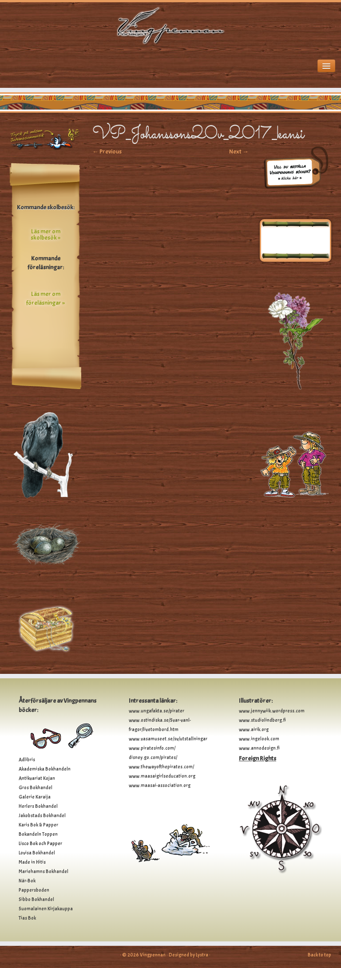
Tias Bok (27, 918)
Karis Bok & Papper (38, 825)
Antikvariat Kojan (37, 778)
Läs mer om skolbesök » (45, 234)
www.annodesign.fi (259, 748)
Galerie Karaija (35, 797)
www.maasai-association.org (159, 785)
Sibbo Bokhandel (36, 899)
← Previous (107, 151)
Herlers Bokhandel (38, 806)
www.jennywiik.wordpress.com (272, 711)
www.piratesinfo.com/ (152, 748)
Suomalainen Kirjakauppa (46, 908)
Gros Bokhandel (35, 787)
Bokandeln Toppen (38, 834)
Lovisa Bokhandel (37, 853)
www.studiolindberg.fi (262, 720)
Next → (239, 151)
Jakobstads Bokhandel (42, 815)
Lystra (202, 955)
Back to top (319, 955)
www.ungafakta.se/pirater (156, 711)
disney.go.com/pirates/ (153, 757)
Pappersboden (34, 890)
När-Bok (27, 880)
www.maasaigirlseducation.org (162, 776)
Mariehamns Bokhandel (43, 871)
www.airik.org (254, 729)
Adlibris (27, 759)
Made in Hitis (32, 862)
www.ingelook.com (259, 739)
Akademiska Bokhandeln (45, 769)
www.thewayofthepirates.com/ (161, 766)
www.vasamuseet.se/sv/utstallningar (168, 739)
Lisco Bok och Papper (40, 843)
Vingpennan (153, 955)
